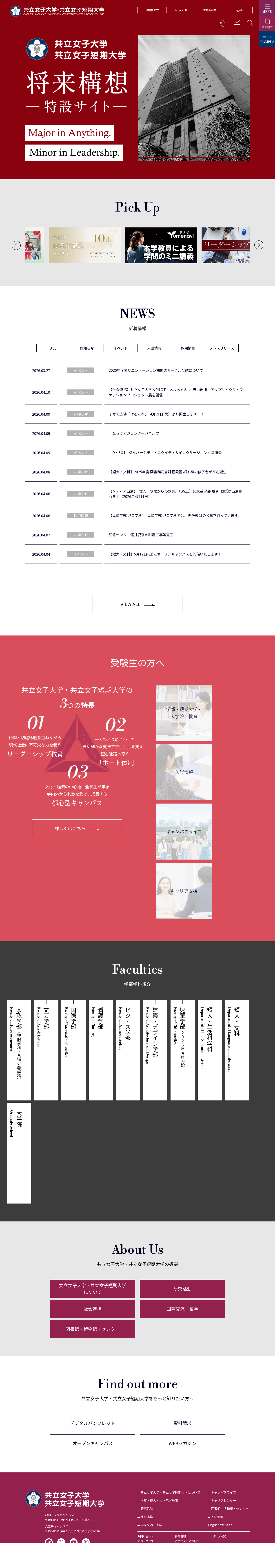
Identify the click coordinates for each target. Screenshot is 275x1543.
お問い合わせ (146, 1536)
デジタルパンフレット (92, 1423)
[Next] (258, 244)
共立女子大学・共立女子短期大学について (92, 1288)
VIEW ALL (130, 604)
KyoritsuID (181, 10)
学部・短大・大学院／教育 (159, 1500)
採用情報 (180, 1536)
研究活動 (182, 1288)
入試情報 (184, 772)
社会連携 (93, 1308)
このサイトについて (187, 1541)
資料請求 (182, 1423)
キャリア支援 (184, 891)
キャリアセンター (223, 1500)
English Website (220, 1525)
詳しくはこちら (70, 828)
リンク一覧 (219, 1536)
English (238, 10)
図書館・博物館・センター (93, 1329)
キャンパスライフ (184, 831)
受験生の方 (152, 10)
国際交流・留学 (182, 1308)
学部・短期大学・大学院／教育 (184, 713)
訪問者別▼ (209, 10)
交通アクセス (145, 1541)
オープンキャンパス (93, 1443)
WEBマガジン (182, 1443)
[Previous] (16, 245)
